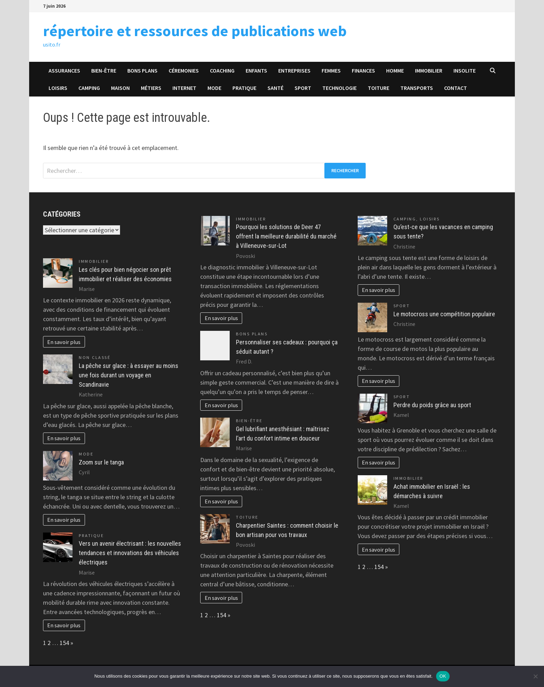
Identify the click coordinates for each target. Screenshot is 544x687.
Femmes (331, 70)
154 (64, 643)
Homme (395, 70)
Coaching (222, 70)
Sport (303, 87)
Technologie (339, 87)
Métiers (151, 87)
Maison (120, 87)
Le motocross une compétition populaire (444, 314)
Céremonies (184, 70)
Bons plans (142, 70)
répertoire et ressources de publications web (195, 30)
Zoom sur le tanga (101, 462)
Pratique (244, 87)
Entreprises (294, 70)
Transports (416, 87)
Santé (275, 87)
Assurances (64, 70)
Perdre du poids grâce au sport (432, 405)
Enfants (256, 70)
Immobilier (428, 70)
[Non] (535, 676)
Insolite (464, 70)
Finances (363, 70)
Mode (214, 87)
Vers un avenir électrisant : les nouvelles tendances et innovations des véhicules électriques (130, 553)
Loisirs (58, 87)
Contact (455, 87)
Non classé (94, 357)
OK (443, 676)
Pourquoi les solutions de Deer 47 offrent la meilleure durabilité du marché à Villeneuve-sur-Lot (286, 236)
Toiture (378, 87)
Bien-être (103, 70)
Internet (184, 87)
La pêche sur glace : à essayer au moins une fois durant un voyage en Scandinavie (128, 375)
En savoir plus (63, 341)
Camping (89, 87)
